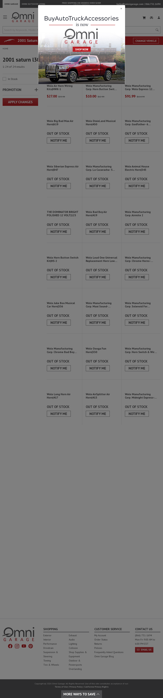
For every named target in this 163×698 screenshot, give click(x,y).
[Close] (81, 8)
